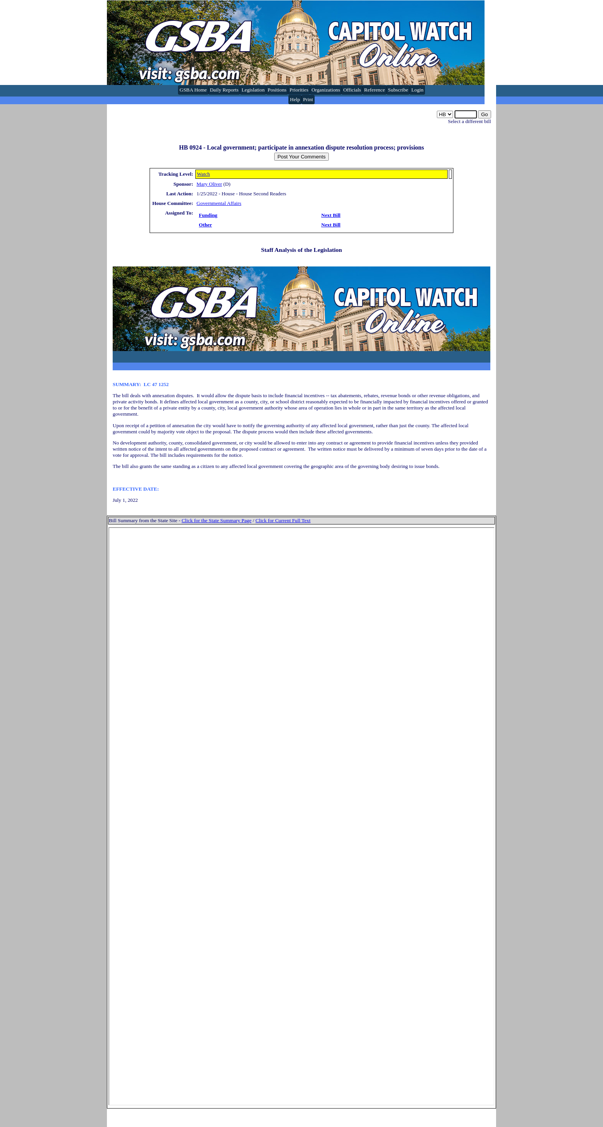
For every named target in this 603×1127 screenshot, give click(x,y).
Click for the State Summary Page (217, 520)
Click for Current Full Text (282, 520)
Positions (277, 90)
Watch (203, 174)
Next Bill (330, 215)
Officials (352, 90)
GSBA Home (193, 90)
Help (295, 99)
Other (205, 225)
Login (417, 90)
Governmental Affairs (219, 203)
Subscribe (398, 90)
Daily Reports (224, 90)
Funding (208, 215)
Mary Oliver (209, 184)
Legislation (253, 90)
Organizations (325, 90)
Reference (374, 90)
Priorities (299, 90)
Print (308, 99)
